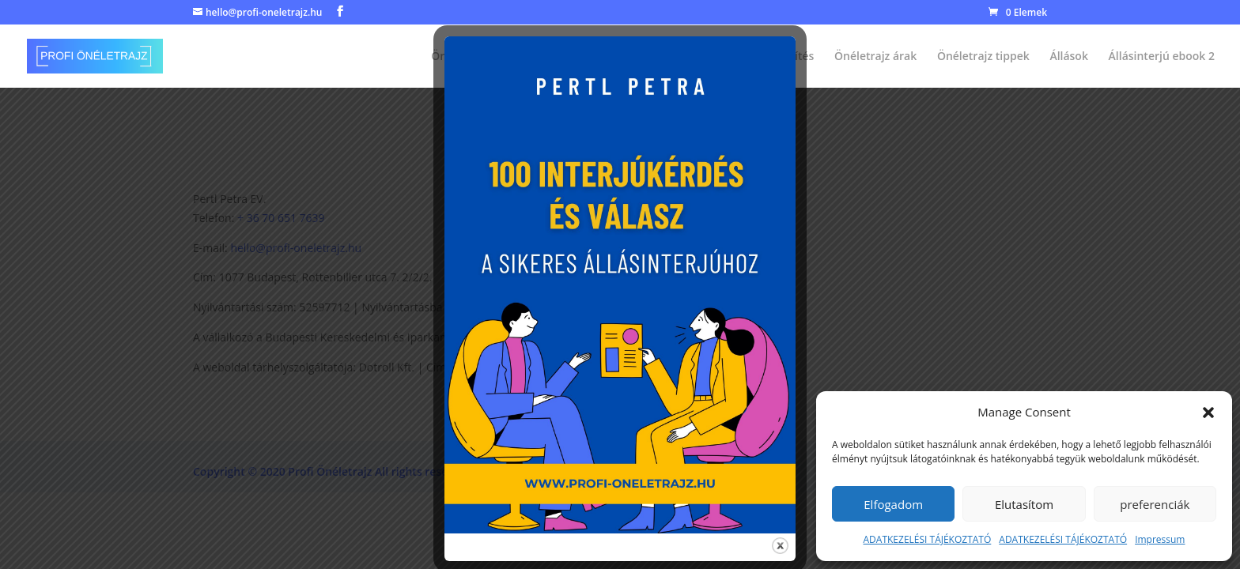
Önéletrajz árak (875, 57)
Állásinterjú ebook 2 (1162, 57)
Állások (1068, 57)
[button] (1208, 412)
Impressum (1160, 539)
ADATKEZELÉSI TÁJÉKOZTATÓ (928, 539)
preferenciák (1154, 504)
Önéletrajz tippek (983, 57)
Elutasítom (1024, 504)
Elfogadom (893, 504)
